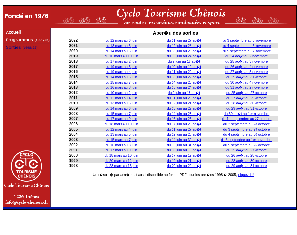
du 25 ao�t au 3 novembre (246, 61)
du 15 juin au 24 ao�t (184, 56)
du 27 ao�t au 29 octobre (246, 98)
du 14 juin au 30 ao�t (184, 140)
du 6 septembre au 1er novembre (246, 140)
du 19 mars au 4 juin (121, 72)
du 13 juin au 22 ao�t (184, 77)
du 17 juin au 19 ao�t (184, 155)
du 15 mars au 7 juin (121, 82)
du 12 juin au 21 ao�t (184, 103)
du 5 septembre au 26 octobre (246, 145)
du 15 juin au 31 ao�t (184, 145)
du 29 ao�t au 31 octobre (246, 77)
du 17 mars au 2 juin (121, 61)
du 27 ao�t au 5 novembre (246, 72)
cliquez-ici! (246, 175)
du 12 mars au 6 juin (121, 40)
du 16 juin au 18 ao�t (184, 150)
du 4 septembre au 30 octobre (246, 134)
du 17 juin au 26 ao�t (184, 124)
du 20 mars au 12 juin (121, 161)
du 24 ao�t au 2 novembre (246, 56)
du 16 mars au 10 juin (121, 56)
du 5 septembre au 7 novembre (247, 51)
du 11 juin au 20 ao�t (184, 72)
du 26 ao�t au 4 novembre (246, 67)
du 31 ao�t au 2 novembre (246, 87)
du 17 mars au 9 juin (121, 119)
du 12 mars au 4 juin (121, 98)
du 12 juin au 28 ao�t (184, 46)
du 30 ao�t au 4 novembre (246, 82)
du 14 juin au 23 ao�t (184, 82)
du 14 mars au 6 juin (121, 51)
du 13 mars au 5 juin (121, 46)
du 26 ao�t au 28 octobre (246, 155)
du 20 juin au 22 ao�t (184, 166)
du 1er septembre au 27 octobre (247, 119)
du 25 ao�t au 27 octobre (246, 93)
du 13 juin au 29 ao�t (184, 51)
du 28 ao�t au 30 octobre (246, 103)
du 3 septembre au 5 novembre (247, 40)
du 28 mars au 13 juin (121, 166)
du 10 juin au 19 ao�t (184, 67)
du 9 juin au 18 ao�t (184, 61)
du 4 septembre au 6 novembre (247, 46)
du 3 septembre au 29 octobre (246, 129)
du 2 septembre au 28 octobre (246, 124)
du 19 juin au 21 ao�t (184, 161)
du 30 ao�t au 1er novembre (246, 114)
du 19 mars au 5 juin (121, 67)
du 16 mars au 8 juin (121, 87)
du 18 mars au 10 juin (121, 124)
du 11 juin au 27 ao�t (184, 40)
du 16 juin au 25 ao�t (184, 119)
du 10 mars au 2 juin (121, 93)
